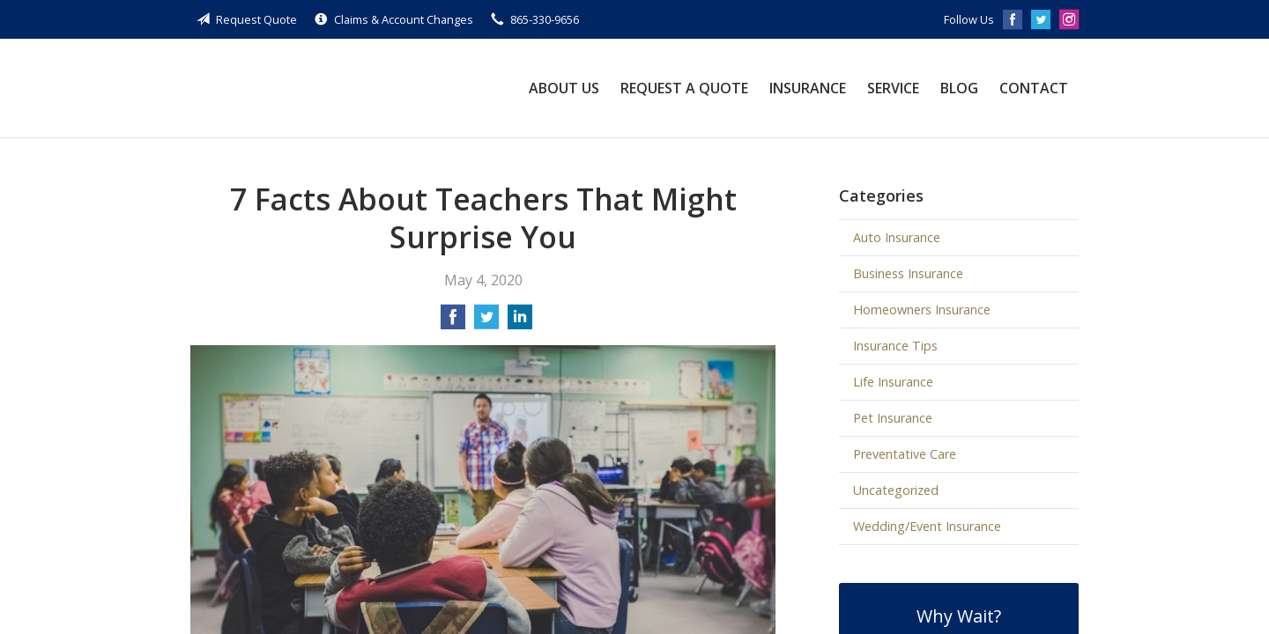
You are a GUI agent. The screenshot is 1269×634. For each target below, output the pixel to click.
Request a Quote (684, 88)
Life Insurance (893, 381)
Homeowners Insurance (922, 309)
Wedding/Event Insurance (927, 526)
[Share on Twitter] (486, 322)
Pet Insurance (892, 417)
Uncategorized (896, 490)
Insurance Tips (895, 345)
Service (893, 88)
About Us (564, 88)
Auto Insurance (896, 237)
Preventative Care (904, 454)
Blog (959, 88)
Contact (1033, 88)
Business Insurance (908, 273)
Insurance (807, 88)
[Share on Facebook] (453, 322)
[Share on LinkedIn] (520, 322)
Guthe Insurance (338, 88)
